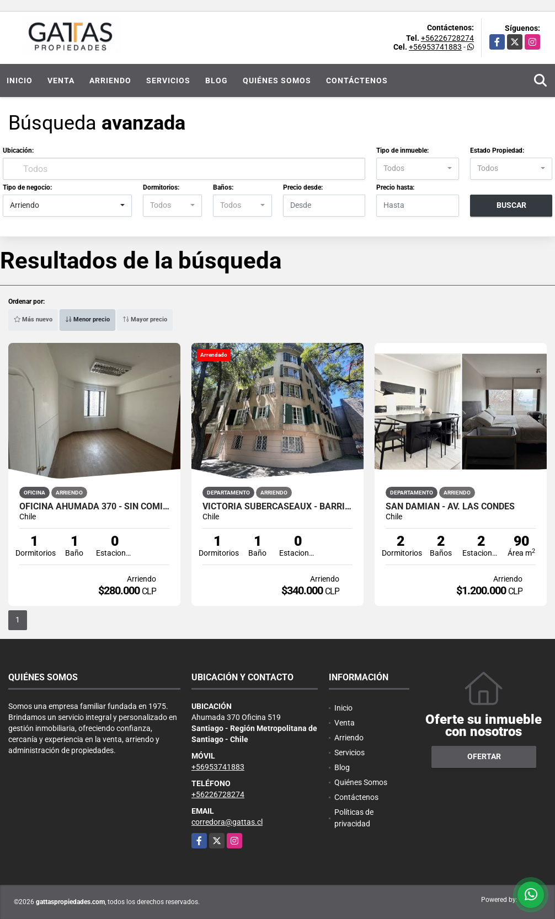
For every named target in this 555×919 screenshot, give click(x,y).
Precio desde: (303, 187)
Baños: (223, 187)
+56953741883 (435, 46)
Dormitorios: (161, 187)
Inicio (20, 80)
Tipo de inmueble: (402, 150)
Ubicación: (18, 150)
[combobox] (417, 169)
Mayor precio (144, 319)
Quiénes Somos (277, 80)
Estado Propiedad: (497, 150)
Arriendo (110, 80)
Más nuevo (33, 319)
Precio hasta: (395, 187)
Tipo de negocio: (27, 187)
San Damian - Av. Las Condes (450, 506)
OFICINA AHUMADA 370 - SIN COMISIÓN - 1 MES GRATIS (94, 506)
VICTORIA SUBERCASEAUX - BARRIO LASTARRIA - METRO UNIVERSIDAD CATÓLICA (277, 506)
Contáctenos (357, 80)
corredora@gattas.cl (227, 822)
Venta (60, 80)
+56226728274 (447, 38)
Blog (216, 80)
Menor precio (87, 319)
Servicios (168, 80)
